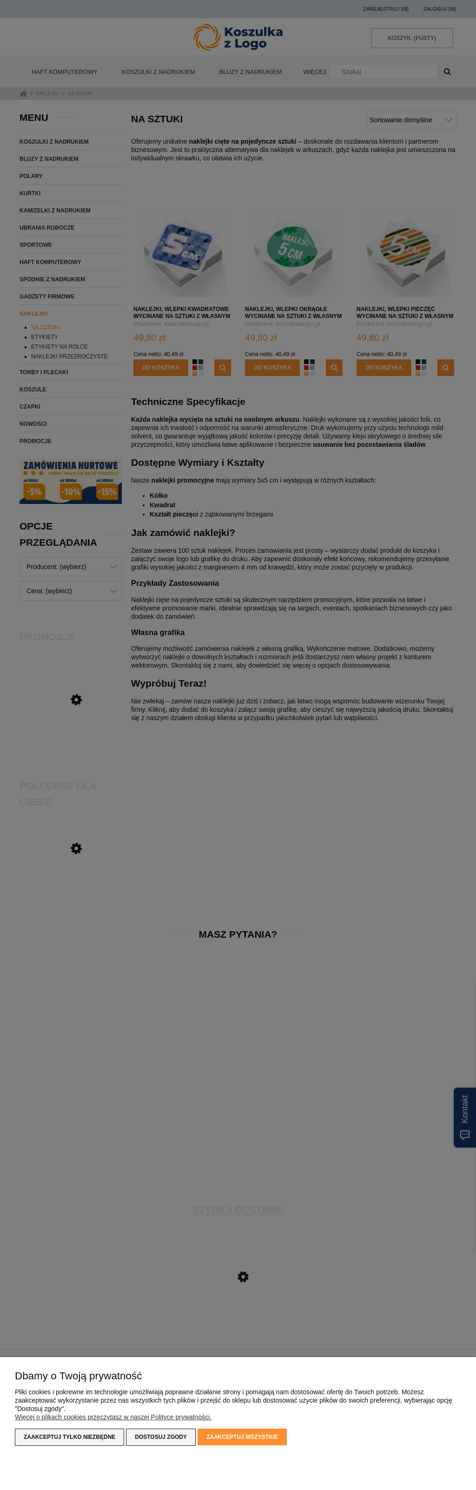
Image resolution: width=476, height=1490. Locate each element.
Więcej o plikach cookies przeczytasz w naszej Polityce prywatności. (113, 1417)
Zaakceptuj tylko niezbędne (69, 1437)
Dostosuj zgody (161, 1437)
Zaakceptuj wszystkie (242, 1437)
